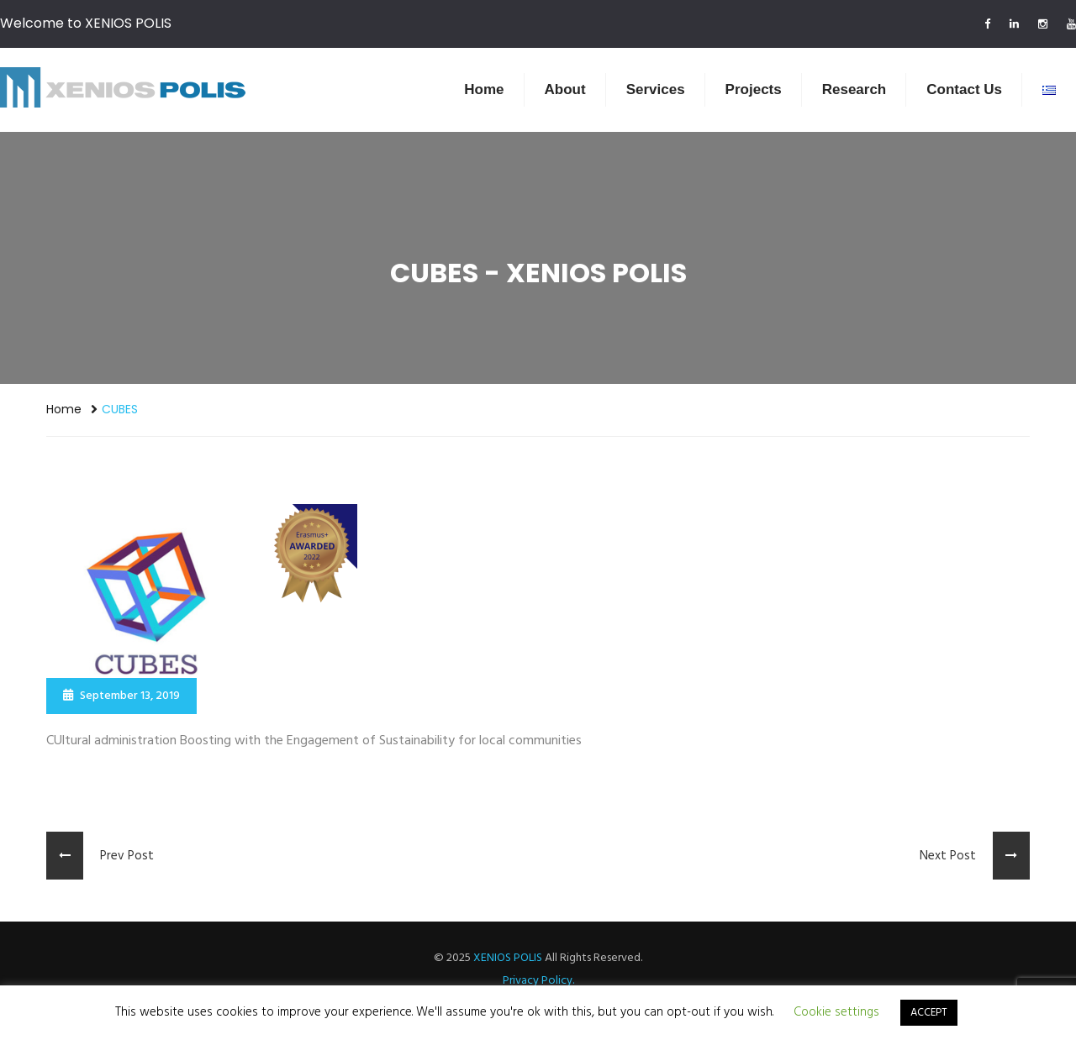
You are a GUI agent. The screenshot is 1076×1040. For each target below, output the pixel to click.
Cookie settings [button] (836, 1012)
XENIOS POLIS (507, 958)
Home (484, 89)
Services (655, 89)
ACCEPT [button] (928, 1013)
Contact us (964, 89)
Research (854, 89)
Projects (753, 89)
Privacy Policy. (538, 980)
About (565, 89)
